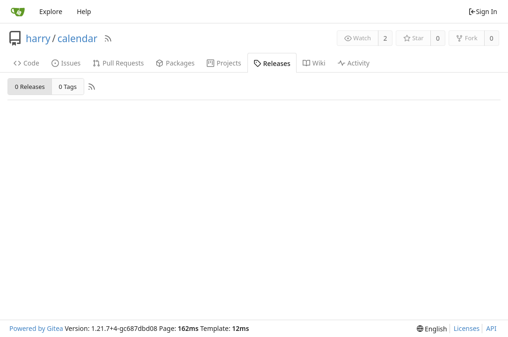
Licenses (467, 328)
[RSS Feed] (108, 38)
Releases (272, 63)
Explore (50, 11)
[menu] (432, 328)
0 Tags (67, 86)
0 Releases (30, 86)
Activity (354, 63)
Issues (65, 63)
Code (26, 63)
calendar (77, 38)
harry (38, 38)
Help (84, 11)
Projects (224, 63)
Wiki (314, 63)
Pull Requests (118, 63)
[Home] (18, 11)
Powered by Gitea (36, 328)
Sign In (482, 11)
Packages (175, 63)
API (491, 328)
